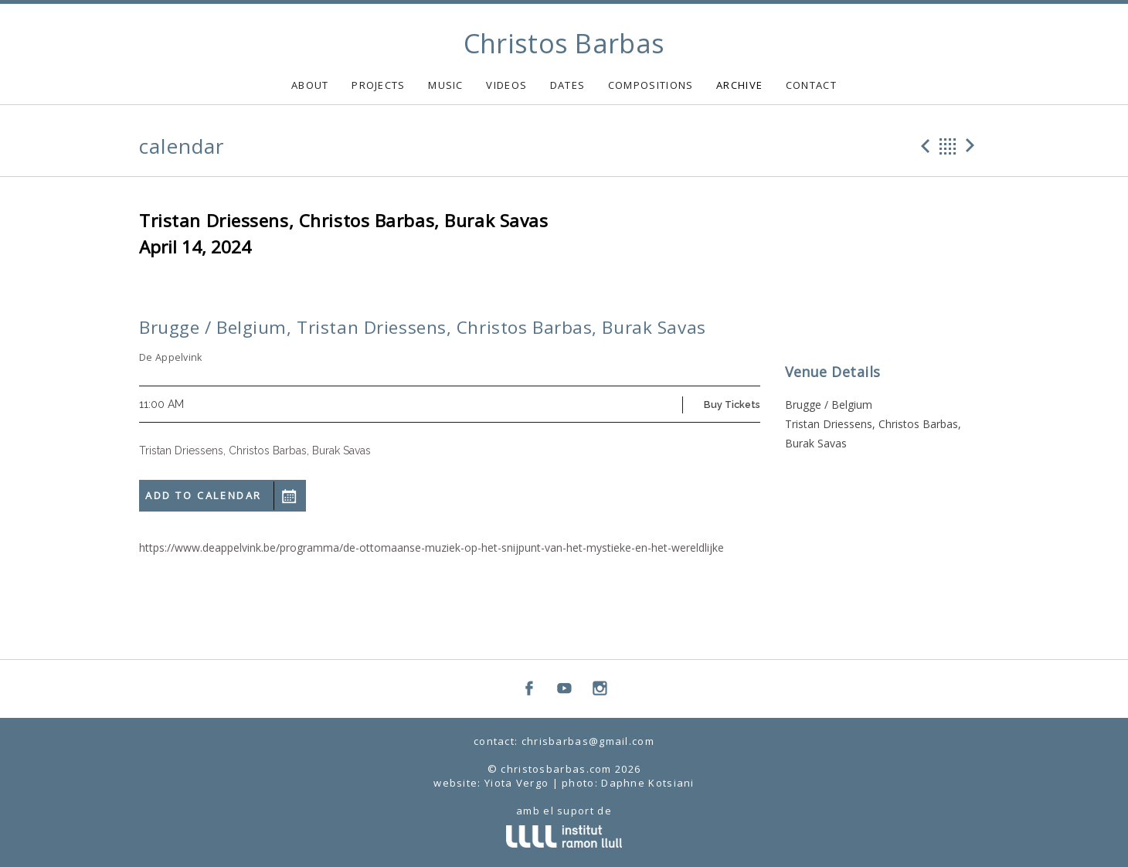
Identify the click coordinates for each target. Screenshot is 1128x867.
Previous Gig (923, 146)
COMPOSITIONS (651, 85)
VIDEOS (506, 85)
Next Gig (972, 146)
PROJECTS (378, 85)
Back (948, 146)
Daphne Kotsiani (648, 783)
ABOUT (310, 85)
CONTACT (811, 85)
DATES (568, 85)
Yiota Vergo (516, 783)
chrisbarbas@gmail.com (588, 741)
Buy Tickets (732, 404)
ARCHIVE (739, 85)
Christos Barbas (564, 43)
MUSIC (446, 85)
